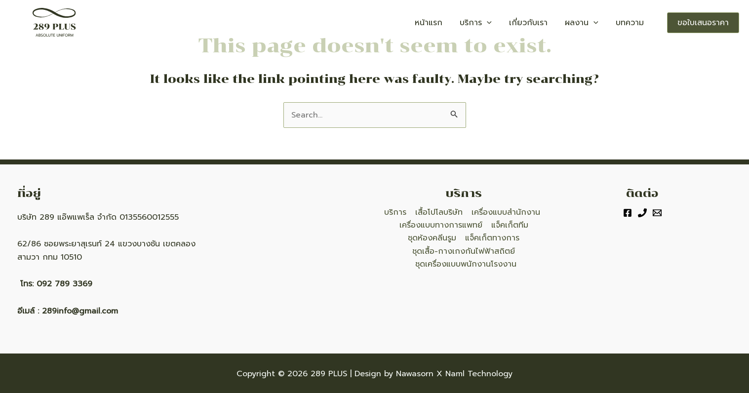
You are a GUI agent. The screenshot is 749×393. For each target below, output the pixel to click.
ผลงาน (592, 22)
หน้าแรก (462, 23)
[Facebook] (627, 212)
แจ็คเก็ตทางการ (492, 238)
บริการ (502, 22)
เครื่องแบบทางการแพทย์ (441, 226)
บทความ (633, 23)
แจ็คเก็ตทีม (509, 226)
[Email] (657, 212)
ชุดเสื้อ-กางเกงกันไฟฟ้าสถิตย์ (463, 251)
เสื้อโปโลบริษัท (438, 212)
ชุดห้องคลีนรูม (432, 238)
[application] (513, 22)
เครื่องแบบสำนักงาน (504, 212)
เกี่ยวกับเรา (546, 23)
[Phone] (642, 212)
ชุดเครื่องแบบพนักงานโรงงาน (465, 265)
